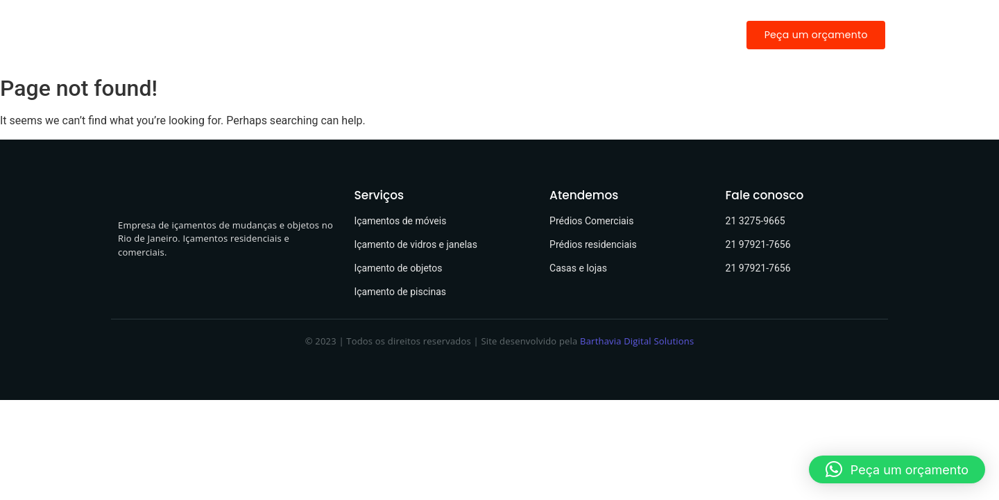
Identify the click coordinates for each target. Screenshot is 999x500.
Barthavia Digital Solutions (637, 341)
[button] (897, 469)
